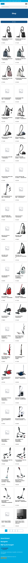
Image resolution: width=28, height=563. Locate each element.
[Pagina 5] (16, 530)
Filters (14, 21)
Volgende (20, 530)
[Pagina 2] (8, 530)
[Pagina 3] (11, 530)
